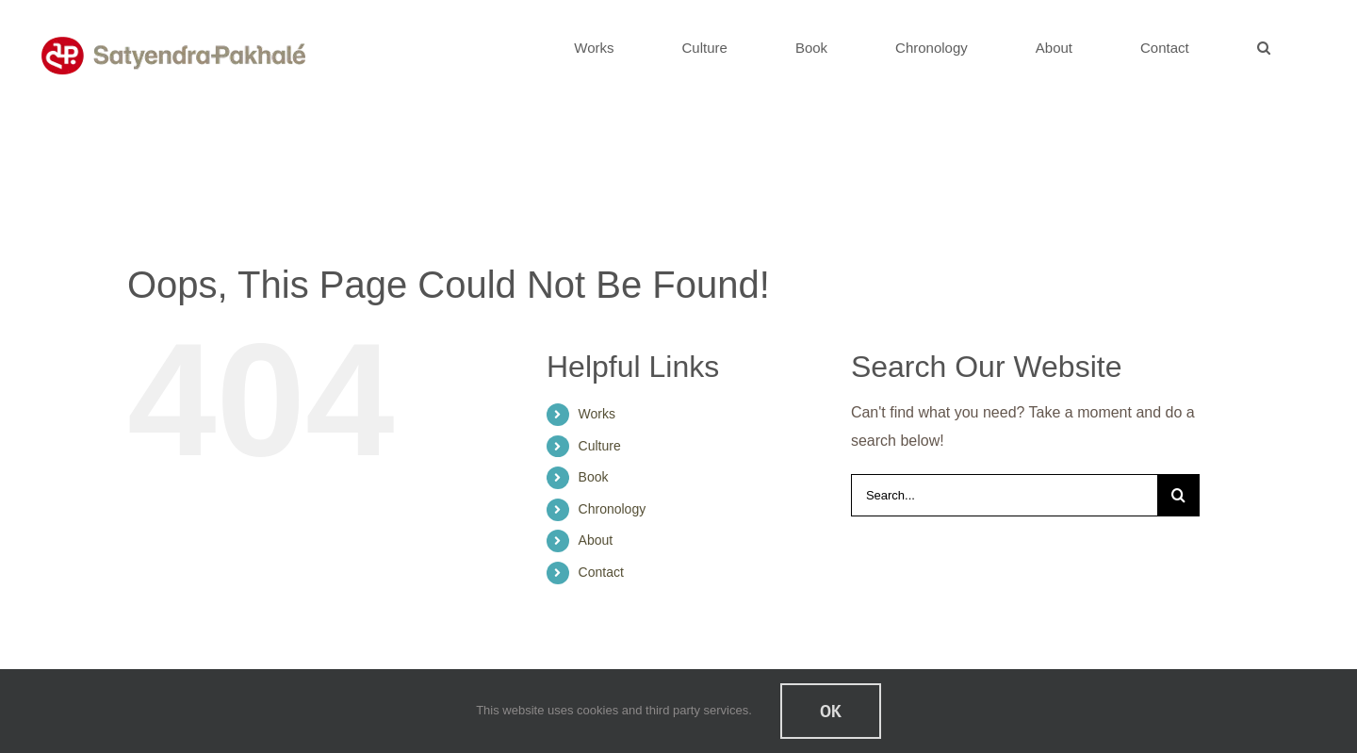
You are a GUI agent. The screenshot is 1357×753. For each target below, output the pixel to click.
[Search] (1178, 495)
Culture (600, 445)
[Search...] (1004, 495)
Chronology (612, 508)
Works (597, 413)
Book (594, 476)
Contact (601, 572)
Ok (831, 711)
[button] (1263, 47)
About (596, 540)
